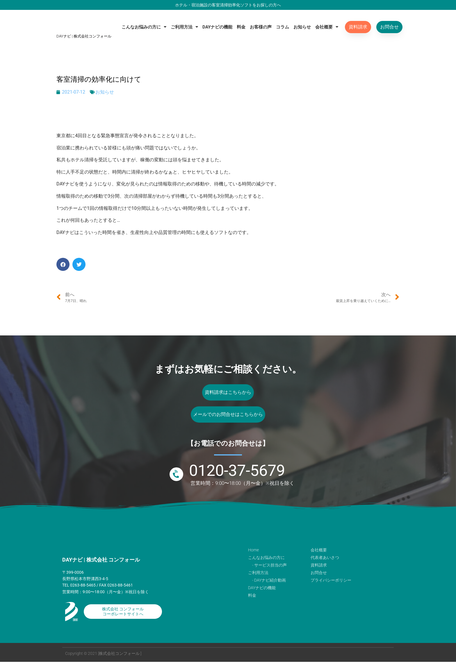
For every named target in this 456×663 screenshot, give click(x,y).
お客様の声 (261, 27)
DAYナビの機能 (217, 27)
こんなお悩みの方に (144, 27)
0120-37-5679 (237, 471)
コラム (282, 27)
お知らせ (302, 27)
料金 (241, 27)
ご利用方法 (184, 27)
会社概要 (326, 27)
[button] (63, 264)
